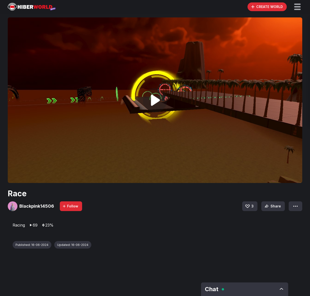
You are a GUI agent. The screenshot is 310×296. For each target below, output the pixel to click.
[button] (297, 7)
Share (272, 206)
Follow (70, 206)
